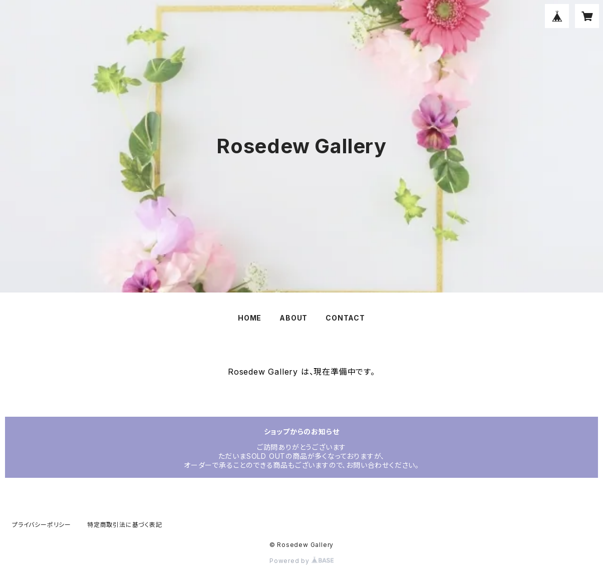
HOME (249, 318)
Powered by (301, 560)
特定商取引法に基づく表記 (124, 524)
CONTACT (345, 318)
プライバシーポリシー (41, 524)
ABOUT (293, 318)
